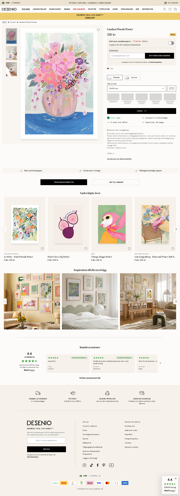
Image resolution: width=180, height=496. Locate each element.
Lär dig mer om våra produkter (119, 159)
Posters (26, 9)
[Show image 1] (11, 36)
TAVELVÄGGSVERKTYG (64, 182)
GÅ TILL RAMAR (116, 182)
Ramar (67, 9)
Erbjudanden (79, 9)
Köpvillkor (129, 434)
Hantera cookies (131, 447)
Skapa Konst (55, 9)
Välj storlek (112, 84)
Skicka (46, 449)
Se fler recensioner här (90, 378)
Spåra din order (131, 430)
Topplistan (104, 9)
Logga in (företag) (90, 458)
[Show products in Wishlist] (170, 9)
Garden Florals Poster (28, 22)
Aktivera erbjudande (159, 56)
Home (115, 9)
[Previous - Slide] (4, 229)
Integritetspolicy (131, 439)
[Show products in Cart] (175, 9)
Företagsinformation (91, 434)
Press (85, 430)
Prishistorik (113, 50)
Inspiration (147, 9)
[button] (171, 88)
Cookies (128, 443)
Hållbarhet (87, 443)
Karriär (85, 439)
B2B (137, 9)
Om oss (86, 422)
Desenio (97, 489)
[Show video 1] (11, 69)
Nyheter (92, 9)
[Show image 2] (11, 53)
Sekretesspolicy (156, 62)
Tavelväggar (127, 9)
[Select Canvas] (132, 77)
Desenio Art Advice (132, 422)
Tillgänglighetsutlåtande (93, 447)
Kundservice (130, 426)
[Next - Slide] (176, 229)
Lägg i (141, 111)
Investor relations (90, 426)
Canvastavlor (39, 9)
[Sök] (164, 9)
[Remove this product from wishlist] (98, 29)
